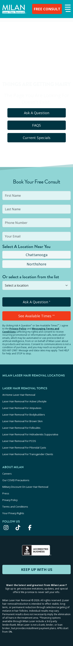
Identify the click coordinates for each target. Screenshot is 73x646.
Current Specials (36, 137)
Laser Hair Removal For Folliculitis (21, 428)
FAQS (36, 125)
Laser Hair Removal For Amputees (21, 408)
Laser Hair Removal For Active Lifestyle (24, 401)
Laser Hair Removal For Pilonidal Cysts (24, 447)
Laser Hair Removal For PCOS (19, 441)
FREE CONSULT (47, 9)
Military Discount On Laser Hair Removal (25, 487)
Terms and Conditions (15, 506)
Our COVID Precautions (15, 480)
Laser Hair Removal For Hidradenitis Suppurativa (30, 434)
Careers (7, 473)
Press (5, 493)
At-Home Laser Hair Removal (18, 394)
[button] (67, 8)
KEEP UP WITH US (36, 569)
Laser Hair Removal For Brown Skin (22, 421)
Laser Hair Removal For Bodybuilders (23, 414)
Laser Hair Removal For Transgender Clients (27, 454)
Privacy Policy (17, 328)
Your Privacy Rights (13, 513)
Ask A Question (36, 112)
